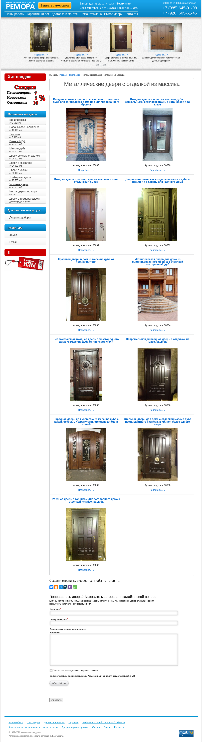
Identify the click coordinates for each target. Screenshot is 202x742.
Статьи (96, 727)
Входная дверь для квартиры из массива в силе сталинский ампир (86, 180)
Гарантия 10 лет (38, 14)
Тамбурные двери (20, 177)
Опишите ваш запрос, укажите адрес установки (68, 630)
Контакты (131, 14)
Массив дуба (17, 148)
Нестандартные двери (23, 191)
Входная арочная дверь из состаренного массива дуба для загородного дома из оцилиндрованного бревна (86, 102)
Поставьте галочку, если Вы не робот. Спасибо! (75, 670)
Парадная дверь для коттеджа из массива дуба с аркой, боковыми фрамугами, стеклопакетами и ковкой (86, 422)
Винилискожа (17, 119)
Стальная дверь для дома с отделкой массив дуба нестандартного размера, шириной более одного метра (157, 422)
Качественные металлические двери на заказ (33, 727)
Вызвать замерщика (55, 5)
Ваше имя (55, 609)
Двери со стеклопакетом (24, 155)
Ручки (13, 242)
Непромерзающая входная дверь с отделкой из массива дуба (157, 340)
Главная (63, 75)
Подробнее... (40, 55)
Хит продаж (19, 76)
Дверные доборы (20, 217)
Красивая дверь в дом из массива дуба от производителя (86, 260)
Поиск (107, 727)
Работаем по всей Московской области (103, 722)
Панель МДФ (17, 141)
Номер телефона (59, 619)
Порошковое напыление (24, 127)
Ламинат (14, 134)
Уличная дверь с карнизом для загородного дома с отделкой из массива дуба (86, 500)
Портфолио (74, 75)
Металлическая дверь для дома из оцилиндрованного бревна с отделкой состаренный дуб (157, 262)
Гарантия (73, 722)
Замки (13, 234)
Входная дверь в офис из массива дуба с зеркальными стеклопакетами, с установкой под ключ (157, 102)
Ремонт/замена (91, 14)
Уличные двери (18, 184)
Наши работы (15, 14)
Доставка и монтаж (65, 14)
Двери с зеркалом (20, 162)
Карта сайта (57, 736)
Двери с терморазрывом (24, 198)
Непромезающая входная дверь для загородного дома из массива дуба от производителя (86, 340)
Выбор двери (113, 14)
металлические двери (31, 732)
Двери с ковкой (18, 170)
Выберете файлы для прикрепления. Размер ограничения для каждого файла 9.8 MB (92, 676)
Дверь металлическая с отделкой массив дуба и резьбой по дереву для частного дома (157, 180)
